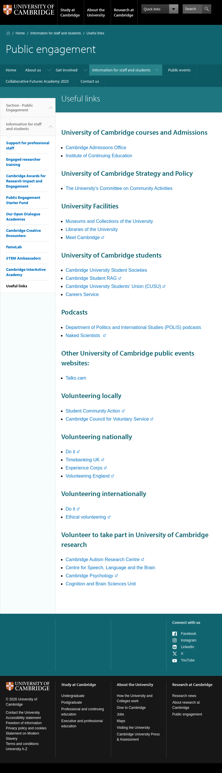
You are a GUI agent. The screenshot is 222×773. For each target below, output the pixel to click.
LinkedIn (187, 647)
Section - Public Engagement (19, 110)
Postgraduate (71, 702)
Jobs (120, 714)
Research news (184, 696)
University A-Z (16, 749)
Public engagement (187, 714)
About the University (96, 12)
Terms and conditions (22, 744)
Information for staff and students (55, 33)
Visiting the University (133, 728)
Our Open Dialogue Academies (23, 216)
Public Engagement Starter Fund (23, 200)
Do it (70, 451)
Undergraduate (72, 696)
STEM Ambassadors (23, 258)
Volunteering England (88, 476)
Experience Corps (84, 467)
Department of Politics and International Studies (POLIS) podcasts (133, 327)
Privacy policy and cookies (26, 728)
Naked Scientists (83, 335)
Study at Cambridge (70, 12)
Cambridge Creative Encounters (23, 233)
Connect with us (186, 622)
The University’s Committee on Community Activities (119, 188)
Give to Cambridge (131, 708)
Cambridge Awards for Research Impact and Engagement (26, 181)
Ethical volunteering (86, 517)
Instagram (188, 640)
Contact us (90, 81)
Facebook (188, 634)
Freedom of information (24, 723)
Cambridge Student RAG (91, 278)
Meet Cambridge (83, 237)
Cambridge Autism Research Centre (103, 559)
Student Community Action (93, 410)
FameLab (14, 246)
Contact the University (23, 713)
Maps (121, 721)
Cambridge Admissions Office (96, 147)
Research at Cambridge (124, 12)
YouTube (188, 660)
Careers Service (82, 294)
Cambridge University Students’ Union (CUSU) (113, 286)
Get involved (66, 70)
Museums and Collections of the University (109, 221)
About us (33, 70)
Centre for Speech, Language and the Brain (110, 567)
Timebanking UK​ (83, 459)
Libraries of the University (92, 229)
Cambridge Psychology (89, 575)
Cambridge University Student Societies (106, 270)
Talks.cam (76, 378)
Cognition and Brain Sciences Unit (101, 583)
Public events (179, 70)
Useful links (16, 286)
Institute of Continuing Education (99, 155)
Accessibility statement (23, 718)
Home (8, 33)
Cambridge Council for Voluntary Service (107, 419)
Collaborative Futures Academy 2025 (37, 81)
